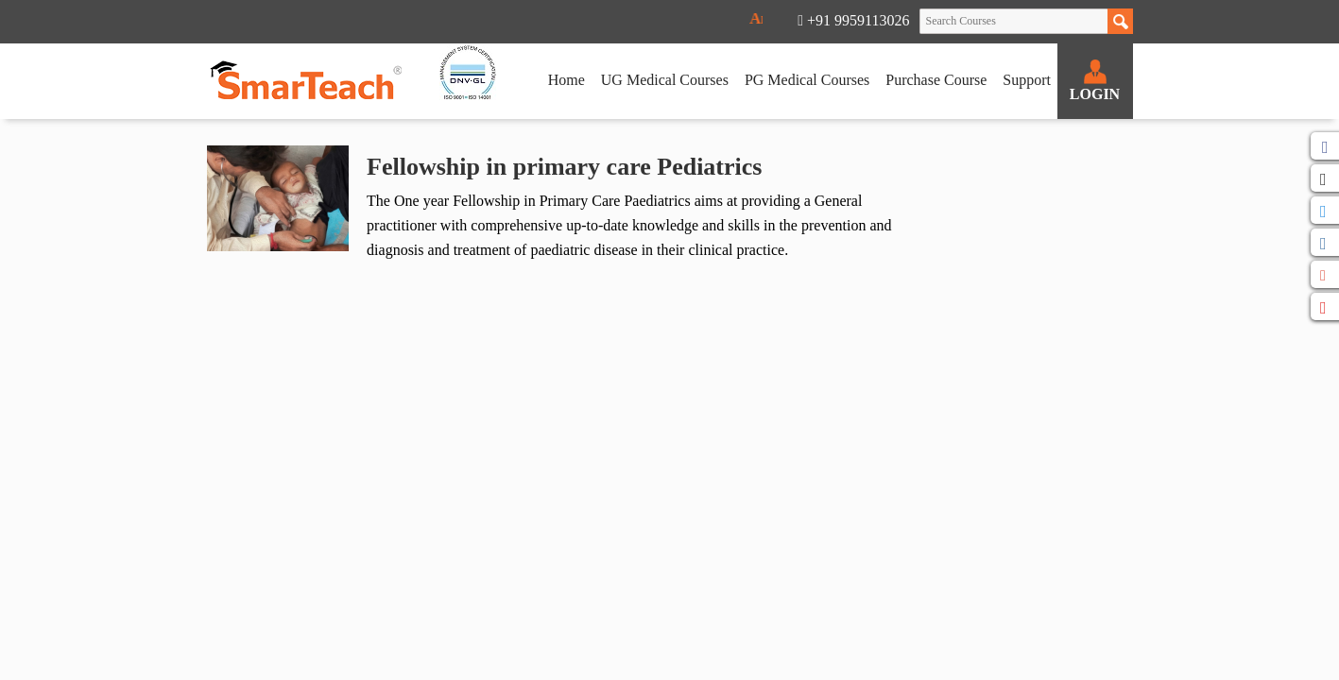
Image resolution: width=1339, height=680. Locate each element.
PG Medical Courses (807, 80)
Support (1027, 80)
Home (566, 80)
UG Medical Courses (665, 80)
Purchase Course (936, 80)
